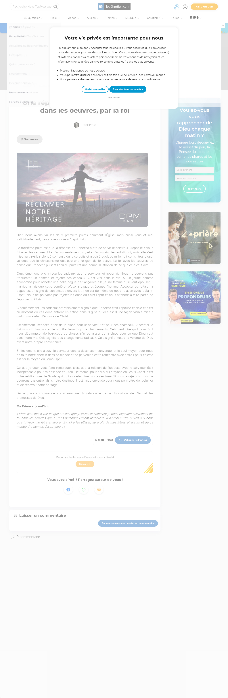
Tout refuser (114, 97)
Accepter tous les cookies (128, 89)
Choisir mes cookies (95, 89)
